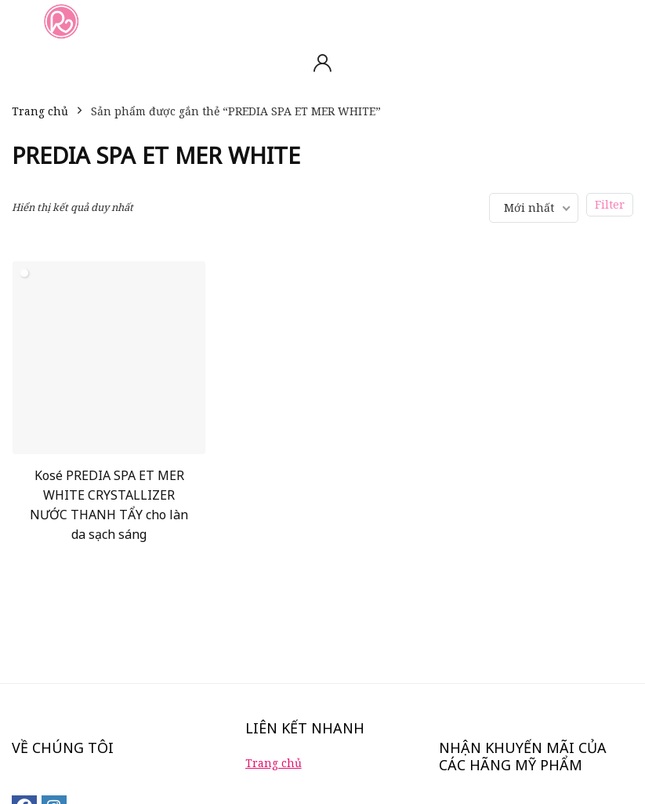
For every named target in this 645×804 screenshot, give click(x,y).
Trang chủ (40, 111)
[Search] (621, 21)
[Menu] (19, 21)
